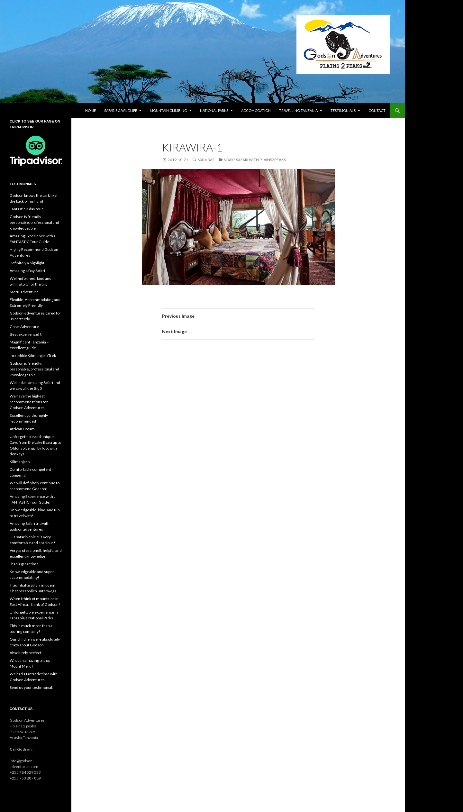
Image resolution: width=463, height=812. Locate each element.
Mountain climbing (168, 110)
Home (90, 110)
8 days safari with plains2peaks (254, 159)
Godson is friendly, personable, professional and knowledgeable (34, 222)
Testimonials (343, 110)
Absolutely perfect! (26, 652)
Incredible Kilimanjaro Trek (33, 355)
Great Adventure (24, 326)
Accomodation (256, 110)
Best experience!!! (26, 334)
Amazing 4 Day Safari (27, 270)
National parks (214, 110)
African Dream (22, 428)
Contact (377, 110)
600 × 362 (205, 159)
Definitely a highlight (27, 262)
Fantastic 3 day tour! (27, 208)
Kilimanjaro (20, 461)
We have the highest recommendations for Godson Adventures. (29, 402)
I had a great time (24, 563)
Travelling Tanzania (298, 110)
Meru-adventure (24, 291)
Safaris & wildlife (120, 110)
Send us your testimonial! (32, 687)
